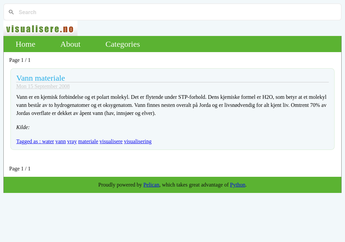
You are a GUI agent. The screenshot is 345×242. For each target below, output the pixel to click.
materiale (88, 141)
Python (237, 185)
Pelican (151, 185)
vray (72, 141)
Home (25, 44)
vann (60, 141)
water (48, 141)
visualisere (110, 141)
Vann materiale (40, 78)
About (70, 44)
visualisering (138, 141)
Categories (122, 44)
